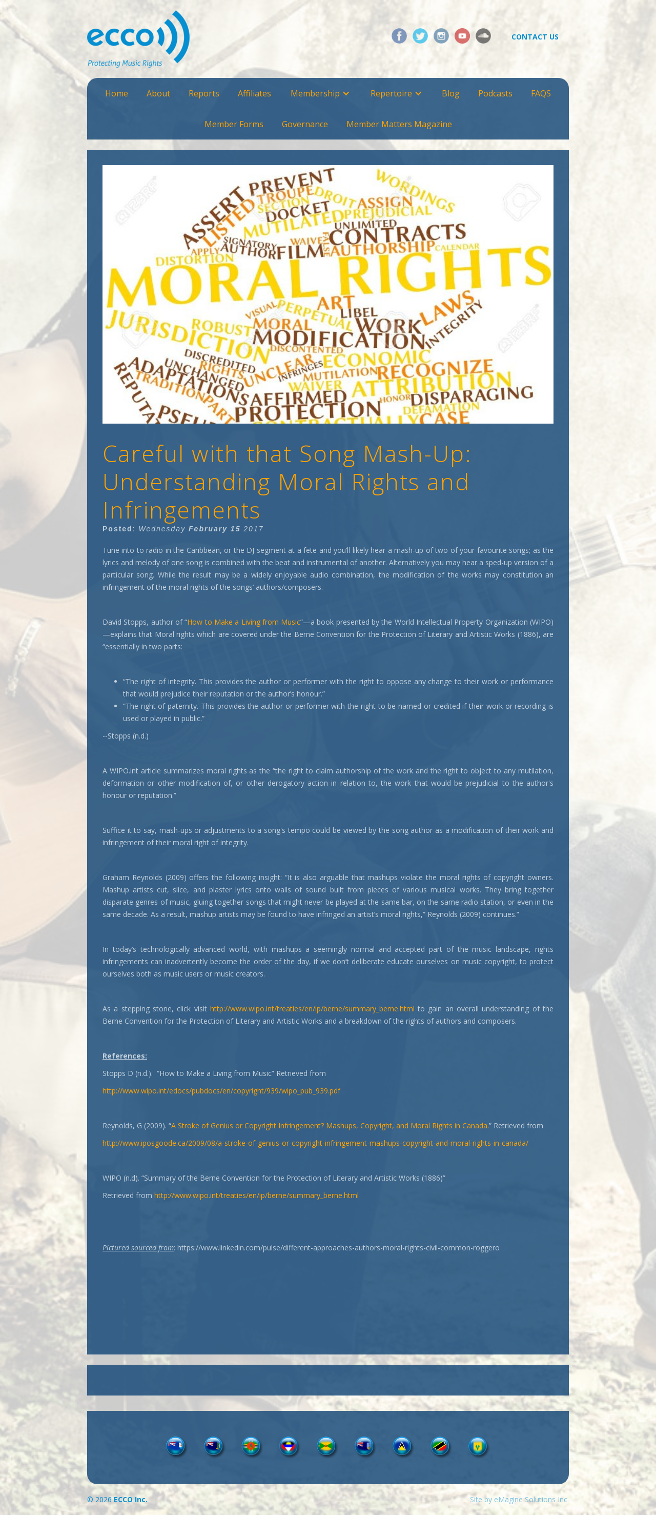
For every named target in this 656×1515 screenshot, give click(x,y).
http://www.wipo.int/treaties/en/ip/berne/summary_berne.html (312, 1008)
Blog (451, 93)
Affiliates (254, 93)
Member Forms (233, 124)
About (158, 93)
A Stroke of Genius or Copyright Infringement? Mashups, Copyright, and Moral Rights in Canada (329, 1125)
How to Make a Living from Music (243, 622)
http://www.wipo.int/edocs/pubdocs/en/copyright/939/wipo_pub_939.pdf (221, 1090)
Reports (204, 93)
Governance (305, 124)
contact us (535, 37)
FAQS (541, 93)
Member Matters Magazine (399, 124)
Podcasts (495, 93)
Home (116, 93)
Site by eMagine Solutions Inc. (519, 1499)
